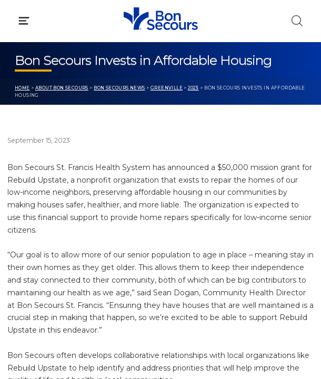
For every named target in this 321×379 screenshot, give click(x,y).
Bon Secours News (119, 88)
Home (22, 88)
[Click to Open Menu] (24, 21)
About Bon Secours (61, 88)
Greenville (167, 88)
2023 (193, 88)
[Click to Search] (297, 21)
